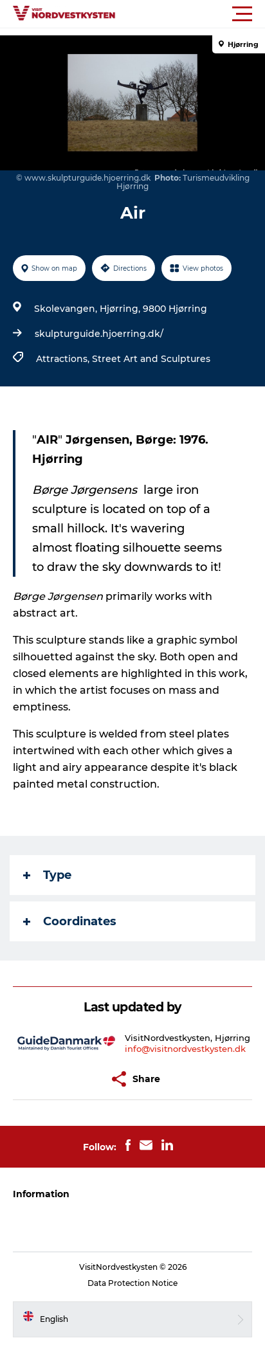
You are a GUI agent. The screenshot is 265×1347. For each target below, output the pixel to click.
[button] (190, 14)
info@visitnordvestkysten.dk (185, 1049)
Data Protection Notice (132, 1283)
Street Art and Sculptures (151, 359)
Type (47, 875)
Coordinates (69, 921)
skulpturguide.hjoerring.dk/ (99, 333)
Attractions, (64, 359)
